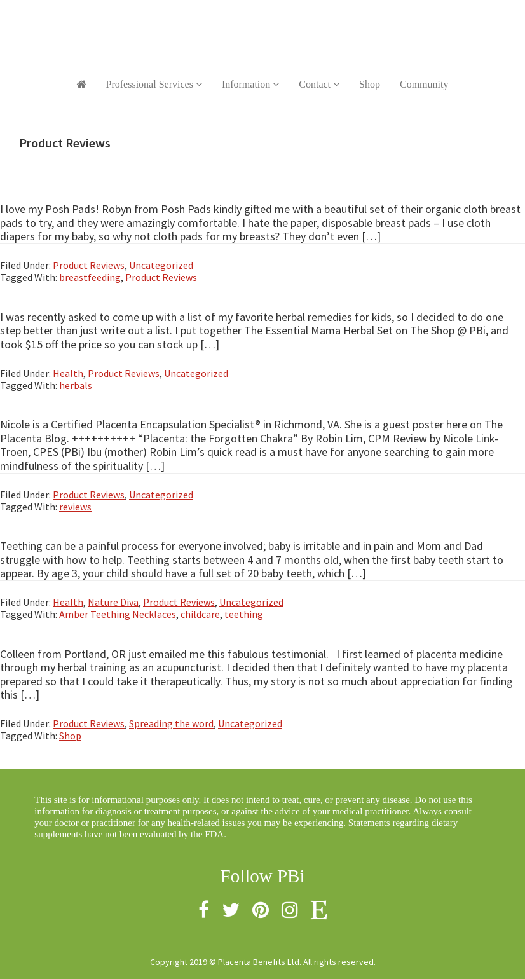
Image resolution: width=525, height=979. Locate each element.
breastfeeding (90, 277)
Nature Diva (113, 602)
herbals (75, 385)
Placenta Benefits (262, 25)
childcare (200, 614)
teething (243, 614)
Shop (70, 735)
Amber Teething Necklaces (117, 614)
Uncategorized (161, 265)
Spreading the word (171, 723)
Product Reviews (89, 265)
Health (68, 373)
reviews (75, 506)
